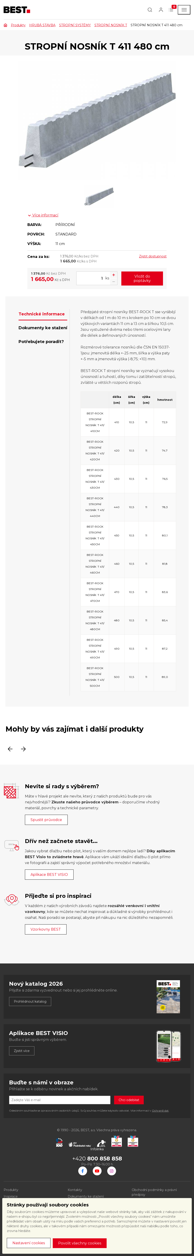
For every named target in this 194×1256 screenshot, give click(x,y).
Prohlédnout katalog (30, 1001)
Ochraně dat (160, 1110)
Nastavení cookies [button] (28, 1243)
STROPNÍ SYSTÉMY (75, 25)
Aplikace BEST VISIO (49, 874)
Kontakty (75, 1190)
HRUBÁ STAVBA (42, 25)
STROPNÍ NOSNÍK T (110, 25)
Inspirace (11, 1196)
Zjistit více (22, 1051)
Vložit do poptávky (142, 278)
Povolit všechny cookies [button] (79, 1243)
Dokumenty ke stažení (86, 1196)
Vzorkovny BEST (46, 929)
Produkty (18, 25)
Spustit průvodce (46, 820)
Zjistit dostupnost (153, 256)
